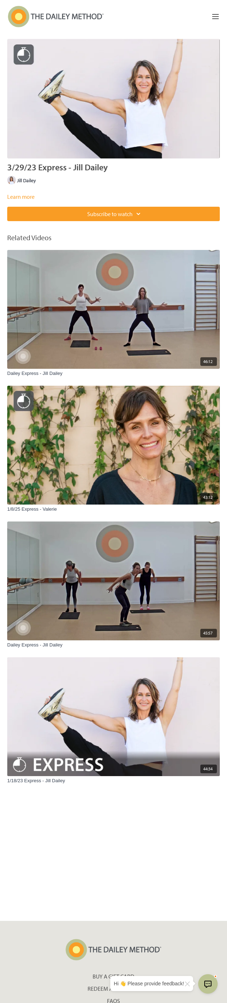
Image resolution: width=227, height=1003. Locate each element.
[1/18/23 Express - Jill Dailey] (113, 780)
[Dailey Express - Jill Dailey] (113, 373)
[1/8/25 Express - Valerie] (113, 509)
